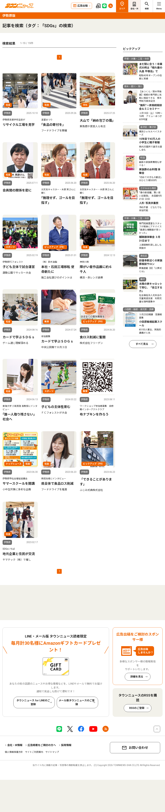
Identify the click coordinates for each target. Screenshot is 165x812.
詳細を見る (136, 676)
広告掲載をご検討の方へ (42, 745)
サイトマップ (52, 752)
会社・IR (134, 9)
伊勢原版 (8, 16)
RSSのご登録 (136, 708)
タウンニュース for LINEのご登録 (33, 702)
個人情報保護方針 (14, 752)
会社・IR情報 (14, 745)
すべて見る (142, 344)
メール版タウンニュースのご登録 (77, 702)
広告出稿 (82, 5)
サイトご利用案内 (34, 752)
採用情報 (66, 745)
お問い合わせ (138, 748)
